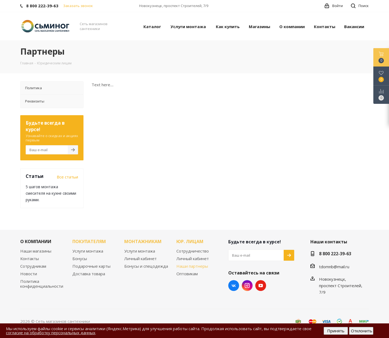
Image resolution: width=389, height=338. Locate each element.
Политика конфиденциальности (41, 284)
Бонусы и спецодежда (146, 266)
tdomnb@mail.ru (334, 266)
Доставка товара (88, 273)
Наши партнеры (192, 266)
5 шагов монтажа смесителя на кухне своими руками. (51, 193)
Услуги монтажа (87, 251)
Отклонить (361, 330)
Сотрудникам (33, 266)
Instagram (247, 285)
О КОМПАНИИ (35, 241)
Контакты (29, 258)
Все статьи (67, 177)
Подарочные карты (91, 266)
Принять (335, 330)
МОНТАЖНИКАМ (143, 241)
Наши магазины (35, 251)
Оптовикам (187, 273)
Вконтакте (233, 285)
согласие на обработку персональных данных (50, 332)
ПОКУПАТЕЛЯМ (89, 241)
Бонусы (79, 258)
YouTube (260, 285)
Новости (28, 273)
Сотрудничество (192, 251)
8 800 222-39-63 (335, 254)
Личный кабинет (140, 258)
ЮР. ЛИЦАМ (189, 241)
